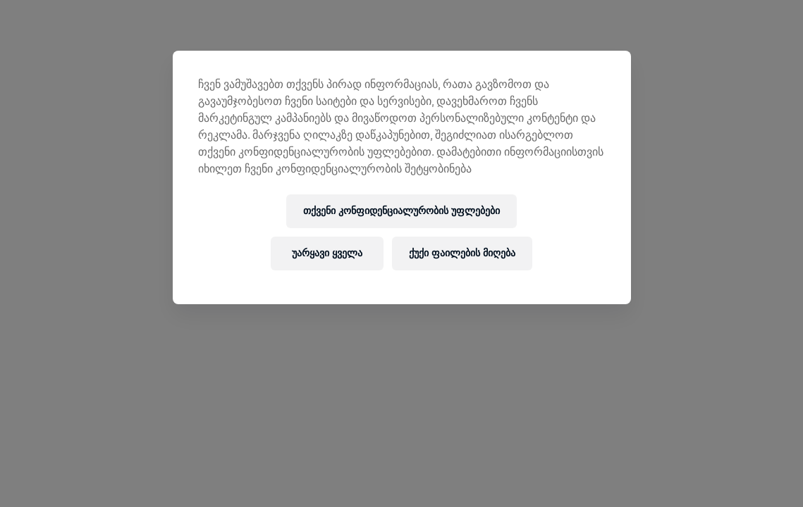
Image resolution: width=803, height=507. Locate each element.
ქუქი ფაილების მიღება (462, 253)
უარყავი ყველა (327, 253)
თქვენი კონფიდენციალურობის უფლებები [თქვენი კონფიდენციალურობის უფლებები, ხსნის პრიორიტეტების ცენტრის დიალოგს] (401, 211)
